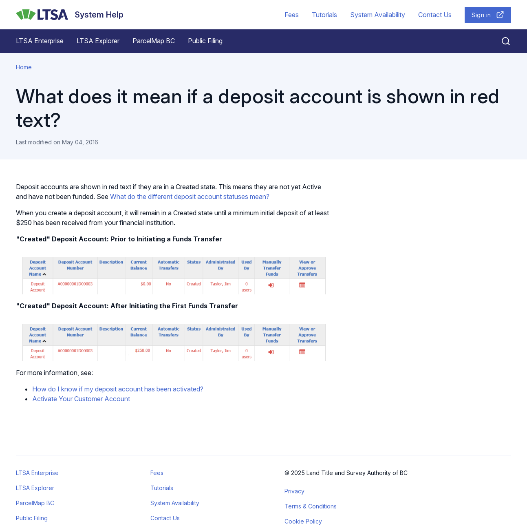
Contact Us (435, 15)
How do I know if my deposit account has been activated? (117, 389)
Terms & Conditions (310, 506)
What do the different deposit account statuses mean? (189, 196)
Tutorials (324, 15)
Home (24, 67)
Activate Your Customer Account (81, 399)
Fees (291, 15)
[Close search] (501, 41)
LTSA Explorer (98, 41)
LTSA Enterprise (40, 41)
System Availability (377, 15)
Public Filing (205, 41)
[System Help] (69, 14)
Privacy (294, 491)
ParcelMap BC (153, 41)
